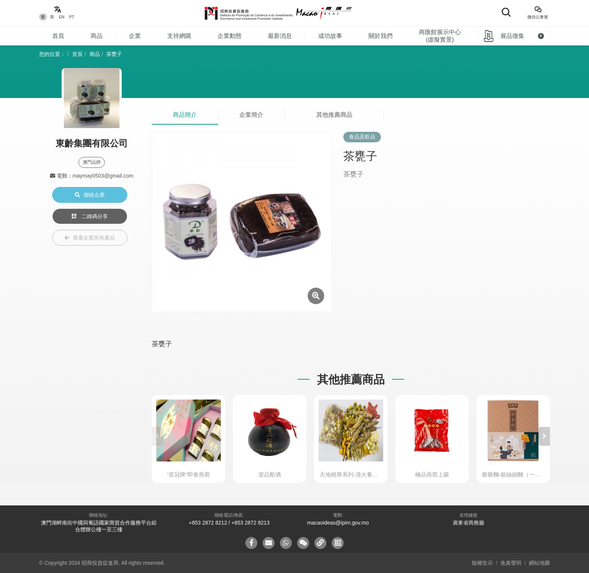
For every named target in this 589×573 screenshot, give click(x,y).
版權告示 (482, 563)
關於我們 (381, 36)
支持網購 (179, 36)
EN (62, 17)
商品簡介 (185, 115)
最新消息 (280, 36)
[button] (544, 436)
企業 (135, 36)
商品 (97, 36)
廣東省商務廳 (468, 523)
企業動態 (229, 36)
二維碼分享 (90, 216)
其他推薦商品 (334, 115)
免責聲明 (510, 563)
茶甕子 (114, 54)
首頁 (58, 36)
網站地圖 (539, 563)
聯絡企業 (90, 195)
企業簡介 (251, 115)
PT (71, 17)
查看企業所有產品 (90, 238)
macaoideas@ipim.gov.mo (338, 523)
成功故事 (330, 36)
